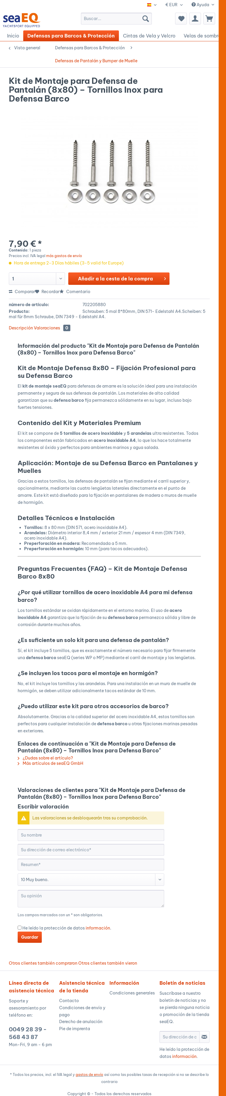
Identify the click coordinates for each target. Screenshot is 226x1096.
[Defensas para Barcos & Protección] (71, 35)
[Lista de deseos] (181, 18)
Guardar (29, 937)
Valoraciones (52, 328)
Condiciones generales (132, 993)
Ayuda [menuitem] (201, 4)
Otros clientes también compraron (43, 963)
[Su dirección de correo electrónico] (91, 850)
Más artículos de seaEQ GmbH (50, 763)
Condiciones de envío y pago (82, 1011)
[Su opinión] (91, 898)
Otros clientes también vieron (107, 963)
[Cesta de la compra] (209, 18)
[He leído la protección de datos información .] (19, 928)
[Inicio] (13, 35)
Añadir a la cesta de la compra (122, 278)
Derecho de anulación (80, 1021)
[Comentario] (91, 879)
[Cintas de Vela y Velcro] (149, 35)
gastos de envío (89, 1074)
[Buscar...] (116, 18)
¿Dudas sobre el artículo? (45, 758)
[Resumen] (91, 864)
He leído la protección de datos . (66, 928)
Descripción (21, 328)
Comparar (22, 291)
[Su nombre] (91, 835)
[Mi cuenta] (195, 18)
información (98, 928)
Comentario (74, 291)
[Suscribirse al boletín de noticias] (205, 1037)
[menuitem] (116, 18)
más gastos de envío (64, 256)
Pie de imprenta (74, 1028)
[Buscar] (145, 18)
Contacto (69, 1000)
